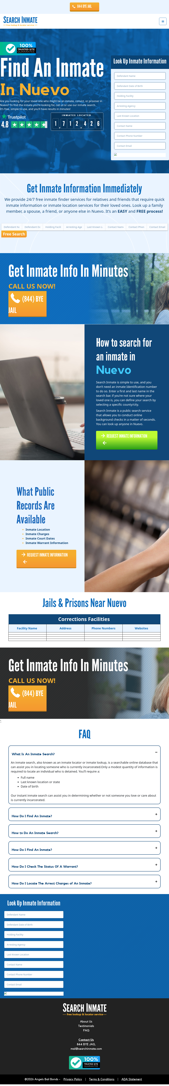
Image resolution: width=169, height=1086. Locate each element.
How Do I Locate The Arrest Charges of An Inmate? (52, 885)
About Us (86, 1023)
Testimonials (86, 1027)
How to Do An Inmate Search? (35, 835)
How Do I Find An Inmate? (32, 818)
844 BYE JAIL (84, 6)
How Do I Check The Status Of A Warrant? (45, 868)
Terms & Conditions (101, 1081)
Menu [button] (163, 21)
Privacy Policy (73, 1081)
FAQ (86, 1032)
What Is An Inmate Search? (33, 756)
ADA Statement (131, 1081)
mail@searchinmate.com (86, 1050)
